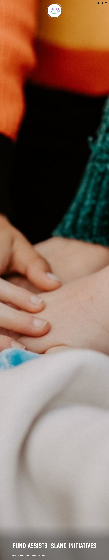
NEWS (14, 555)
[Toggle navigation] (106, 3)
